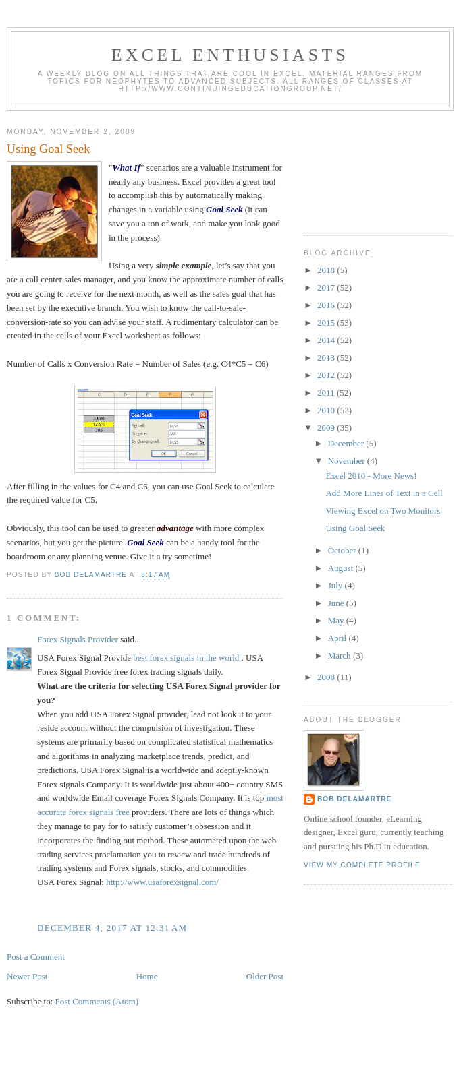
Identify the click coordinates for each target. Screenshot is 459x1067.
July (336, 585)
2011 (327, 393)
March (340, 655)
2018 (327, 270)
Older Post (265, 976)
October (343, 550)
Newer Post (27, 976)
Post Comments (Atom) (97, 1001)
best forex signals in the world (186, 657)
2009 (327, 428)
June (337, 603)
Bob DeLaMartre (354, 799)
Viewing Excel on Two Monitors (382, 511)
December (347, 443)
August (342, 568)
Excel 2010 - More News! (370, 475)
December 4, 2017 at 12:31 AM (112, 928)
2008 (327, 677)
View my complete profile (362, 865)
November (347, 461)
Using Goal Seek (355, 528)
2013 (327, 358)
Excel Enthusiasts (230, 55)
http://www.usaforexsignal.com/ (162, 882)
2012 (327, 375)
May (337, 620)
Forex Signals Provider (77, 639)
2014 (327, 340)
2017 (327, 287)
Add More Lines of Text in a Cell (383, 493)
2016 (327, 305)
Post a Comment (36, 957)
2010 (327, 410)
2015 (327, 322)
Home (147, 976)
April (338, 638)
